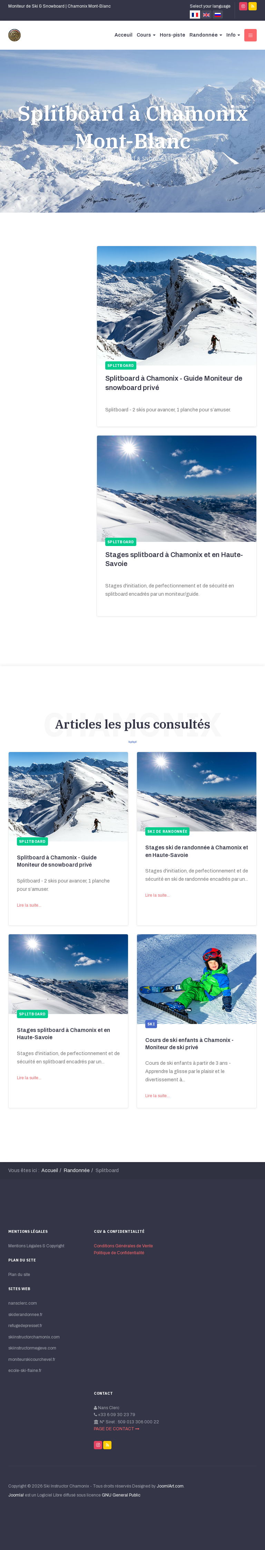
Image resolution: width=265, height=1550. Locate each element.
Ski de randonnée (167, 831)
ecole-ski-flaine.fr (24, 1370)
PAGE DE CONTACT (116, 1428)
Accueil (49, 1170)
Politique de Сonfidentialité (119, 1252)
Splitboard (32, 841)
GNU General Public (121, 1495)
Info (233, 35)
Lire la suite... (29, 905)
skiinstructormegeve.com (32, 1348)
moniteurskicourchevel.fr (31, 1359)
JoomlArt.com (170, 1486)
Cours (146, 35)
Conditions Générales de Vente (123, 1246)
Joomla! (16, 1495)
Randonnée (205, 35)
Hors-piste (172, 35)
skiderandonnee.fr (25, 1314)
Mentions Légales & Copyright (36, 1246)
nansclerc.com (22, 1303)
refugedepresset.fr (25, 1325)
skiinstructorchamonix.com (34, 1337)
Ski (151, 1024)
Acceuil (123, 35)
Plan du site (19, 1274)
